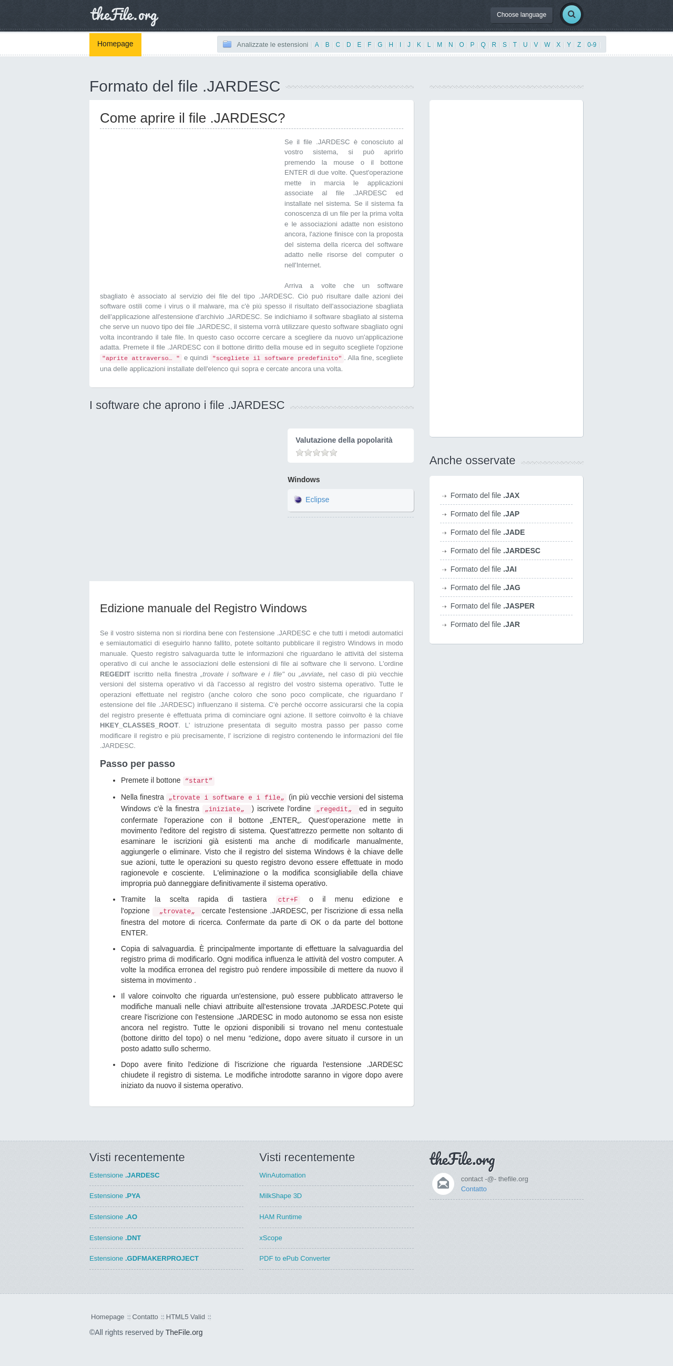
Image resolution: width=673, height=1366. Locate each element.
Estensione (124, 1175)
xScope (270, 1238)
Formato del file (485, 495)
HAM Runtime (280, 1217)
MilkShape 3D (280, 1196)
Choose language (521, 14)
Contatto (474, 1189)
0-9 (591, 44)
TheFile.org (184, 1332)
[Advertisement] (188, 210)
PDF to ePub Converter (294, 1258)
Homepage (115, 43)
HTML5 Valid (185, 1317)
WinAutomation (282, 1175)
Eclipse (317, 499)
